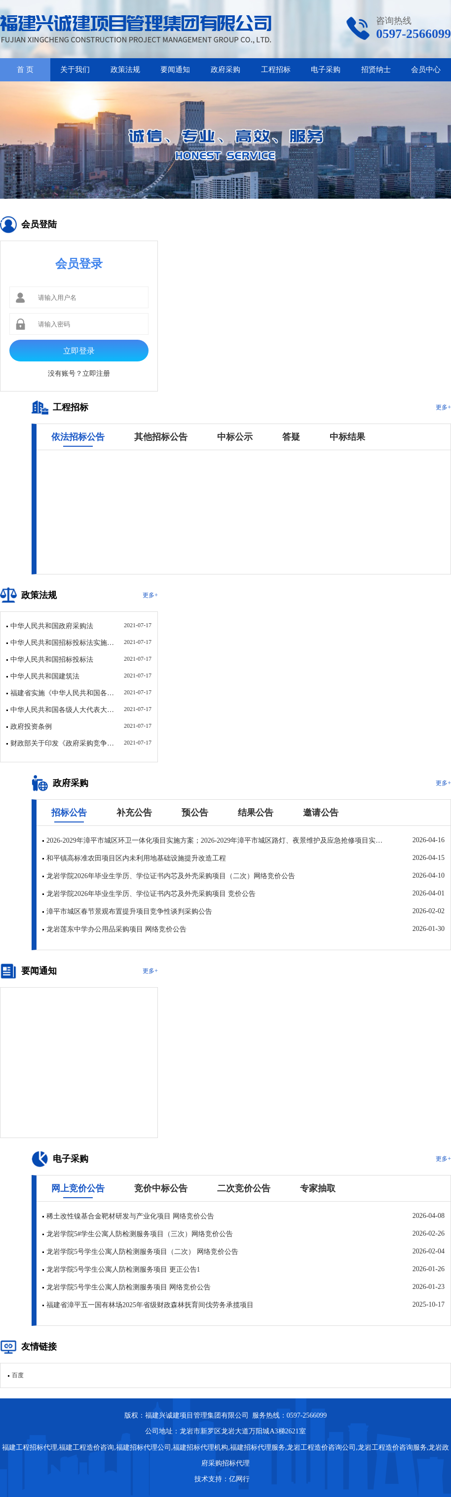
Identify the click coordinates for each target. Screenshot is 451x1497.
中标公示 (235, 437)
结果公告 (255, 813)
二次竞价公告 (243, 1188)
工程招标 (276, 69)
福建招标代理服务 (257, 1447)
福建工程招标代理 (29, 1447)
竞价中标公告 (161, 1188)
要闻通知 (175, 69)
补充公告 (134, 813)
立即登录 (79, 351)
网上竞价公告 (78, 1188)
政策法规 (125, 69)
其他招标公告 (161, 437)
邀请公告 (320, 813)
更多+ (443, 407)
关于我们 (75, 69)
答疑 (291, 437)
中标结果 (347, 437)
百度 (18, 1375)
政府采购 (225, 69)
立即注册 (96, 373)
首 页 (25, 69)
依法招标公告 (78, 437)
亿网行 (240, 1479)
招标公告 (69, 813)
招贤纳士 (376, 69)
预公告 (195, 813)
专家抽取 (318, 1188)
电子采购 (325, 69)
